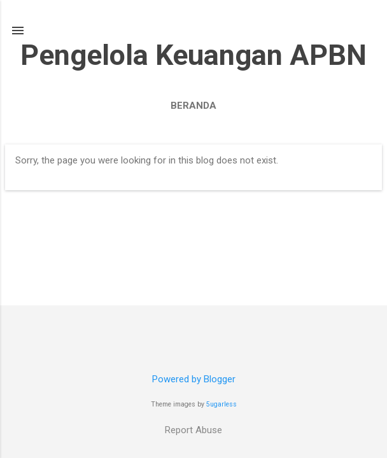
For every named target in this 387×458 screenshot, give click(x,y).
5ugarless (221, 404)
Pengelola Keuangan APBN (193, 55)
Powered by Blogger (194, 379)
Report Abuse (193, 430)
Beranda (193, 105)
